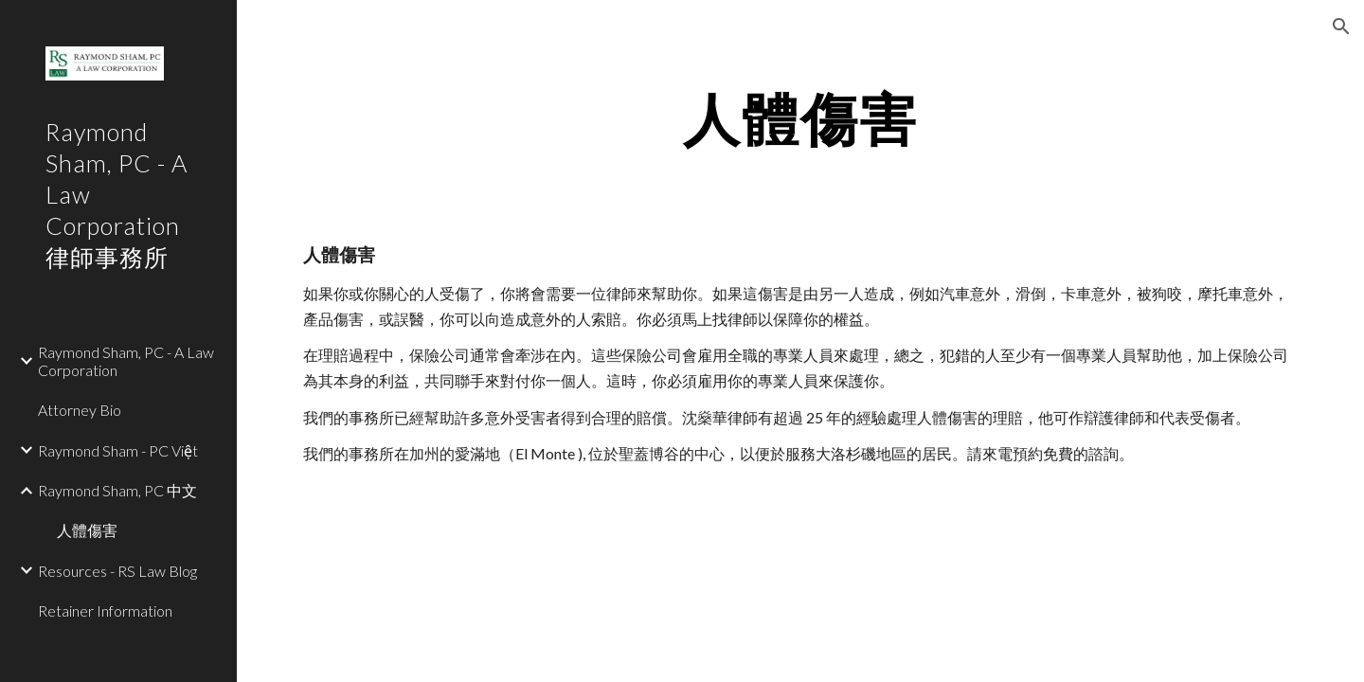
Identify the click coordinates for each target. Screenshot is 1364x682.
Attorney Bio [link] (79, 410)
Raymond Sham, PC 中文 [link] (117, 490)
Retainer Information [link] (105, 610)
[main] (800, 118)
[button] (1341, 26)
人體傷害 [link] (87, 530)
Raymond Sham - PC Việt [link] (118, 450)
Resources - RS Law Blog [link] (117, 571)
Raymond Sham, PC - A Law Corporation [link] (126, 361)
